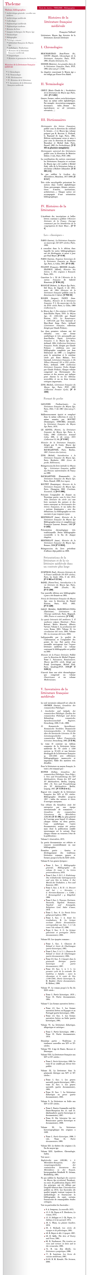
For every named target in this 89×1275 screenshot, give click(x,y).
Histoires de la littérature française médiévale (18, 51)
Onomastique (12, 34)
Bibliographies (69, 8)
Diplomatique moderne (16, 26)
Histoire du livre (13, 29)
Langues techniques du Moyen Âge (20, 32)
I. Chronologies (14, 72)
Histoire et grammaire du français (22, 58)
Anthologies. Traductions (18, 48)
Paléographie (12, 37)
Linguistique (14, 55)
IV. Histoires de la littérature (19, 80)
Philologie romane (14, 40)
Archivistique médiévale (16, 18)
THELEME (58, 8)
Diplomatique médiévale (16, 23)
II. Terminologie (14, 75)
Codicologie (11, 21)
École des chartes (45, 8)
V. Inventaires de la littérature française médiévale (20, 84)
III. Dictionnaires (15, 77)
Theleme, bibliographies (15, 10)
